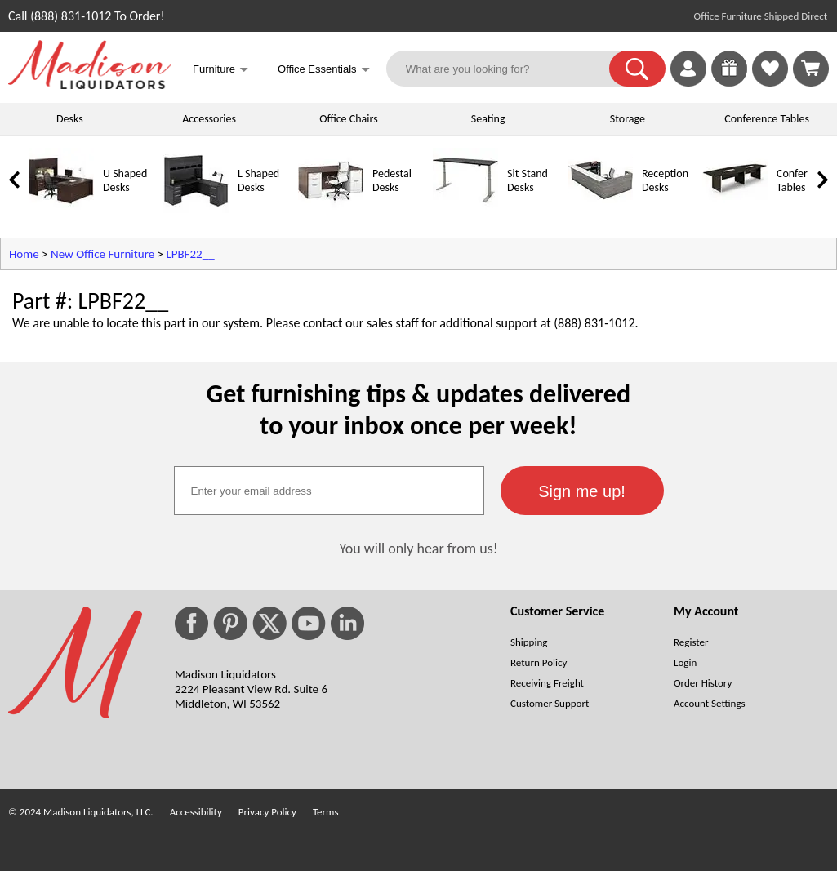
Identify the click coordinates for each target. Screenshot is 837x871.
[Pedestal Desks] (330, 209)
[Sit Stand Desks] (465, 209)
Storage (627, 119)
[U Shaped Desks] (61, 209)
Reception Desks (665, 180)
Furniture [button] (220, 70)
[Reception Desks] (600, 209)
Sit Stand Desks (527, 180)
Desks (69, 119)
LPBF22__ (190, 254)
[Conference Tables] (735, 209)
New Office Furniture (102, 254)
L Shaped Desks (258, 180)
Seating (488, 119)
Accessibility (196, 812)
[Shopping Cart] (811, 69)
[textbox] (329, 490)
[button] (637, 69)
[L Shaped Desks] (196, 209)
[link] (811, 69)
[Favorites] (770, 82)
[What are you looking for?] (508, 69)
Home (24, 254)
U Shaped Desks (125, 180)
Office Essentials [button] (324, 70)
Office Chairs (348, 119)
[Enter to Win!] (729, 82)
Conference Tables (766, 119)
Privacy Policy (267, 812)
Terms (326, 812)
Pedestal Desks (392, 180)
